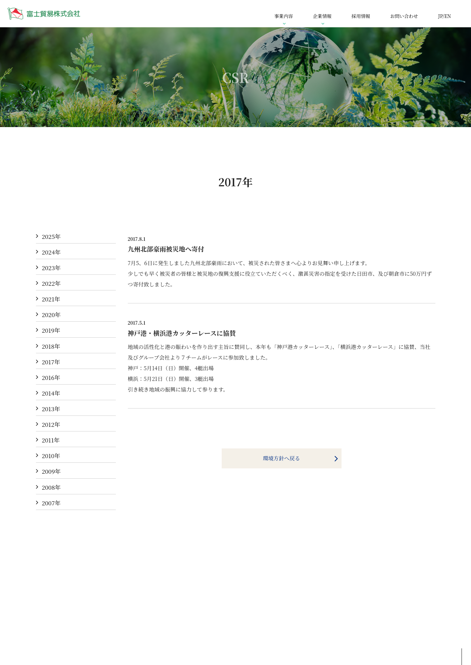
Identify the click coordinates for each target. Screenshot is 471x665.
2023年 (51, 267)
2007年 (51, 502)
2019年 (51, 330)
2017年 (51, 361)
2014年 (51, 393)
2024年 (51, 252)
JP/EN (444, 16)
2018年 (51, 346)
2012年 (51, 424)
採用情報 (361, 16)
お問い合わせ (404, 16)
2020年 (51, 314)
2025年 (51, 236)
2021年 (51, 298)
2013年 (51, 408)
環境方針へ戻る (281, 458)
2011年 (51, 439)
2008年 (51, 487)
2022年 (51, 283)
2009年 (51, 471)
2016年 (51, 377)
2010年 (51, 455)
